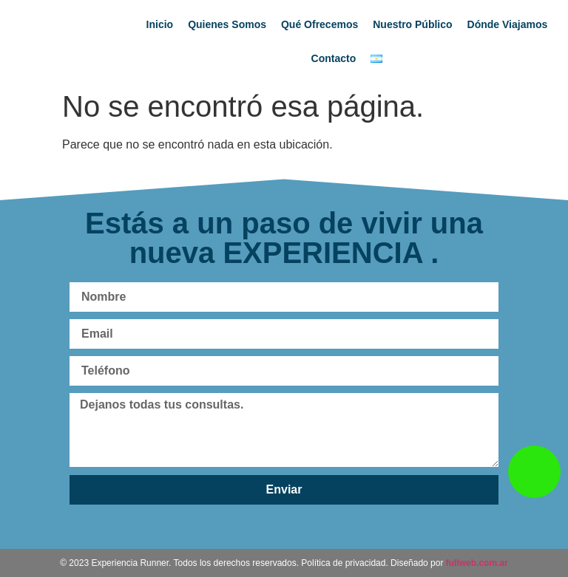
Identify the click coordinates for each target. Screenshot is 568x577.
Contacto (333, 58)
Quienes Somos (227, 24)
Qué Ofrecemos (319, 24)
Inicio (160, 24)
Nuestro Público (412, 24)
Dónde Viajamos (507, 24)
